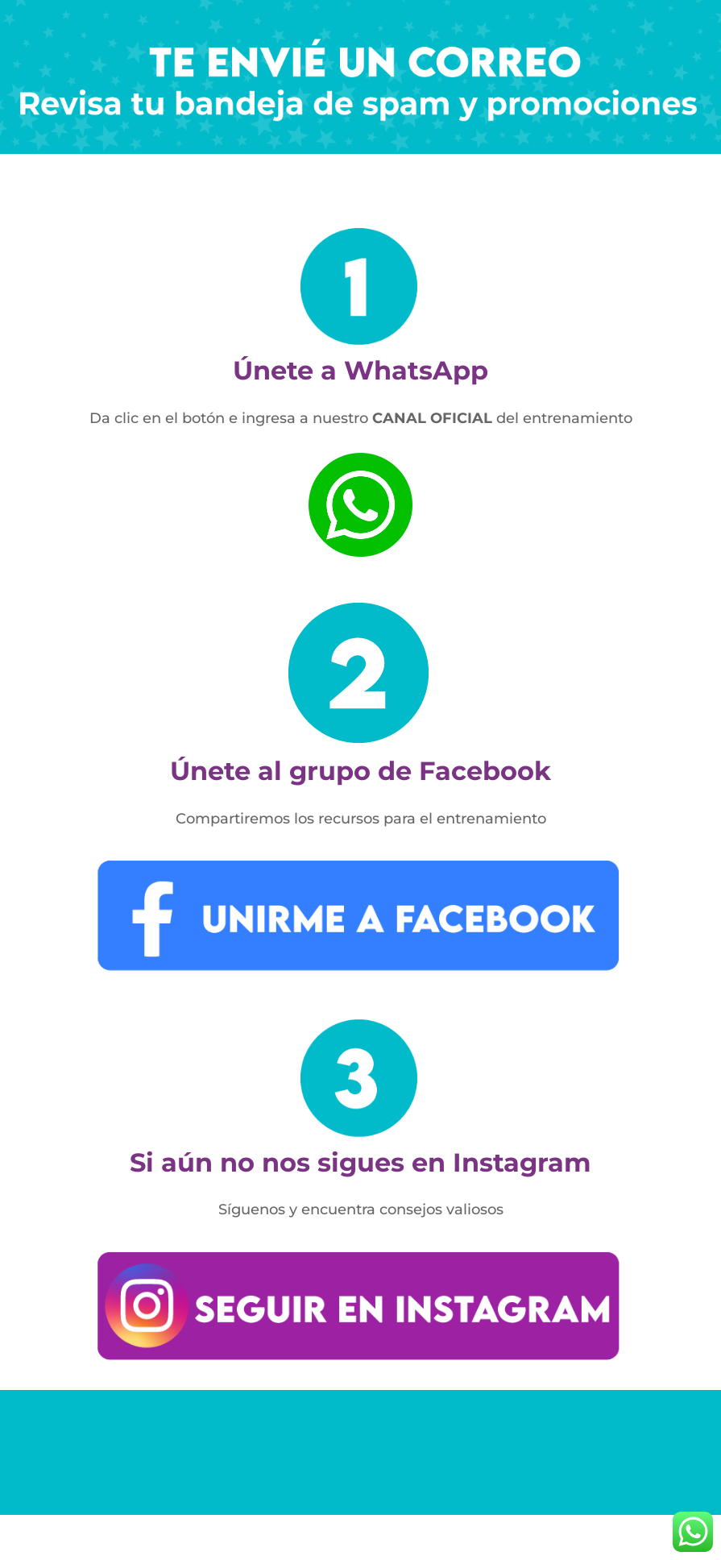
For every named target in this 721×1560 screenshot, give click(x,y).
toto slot (711, 17)
